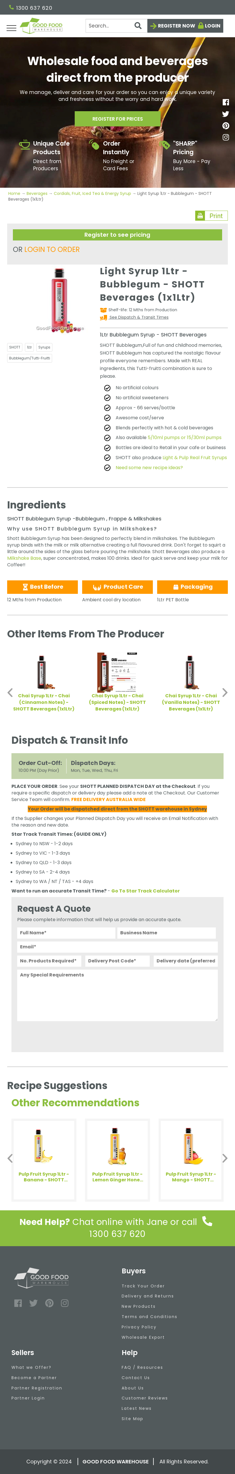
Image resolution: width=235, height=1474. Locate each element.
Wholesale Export (143, 1337)
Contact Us (136, 1378)
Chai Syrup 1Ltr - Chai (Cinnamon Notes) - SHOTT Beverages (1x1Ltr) (43, 702)
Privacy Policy (139, 1327)
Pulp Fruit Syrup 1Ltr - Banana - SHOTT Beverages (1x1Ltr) (44, 1177)
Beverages (37, 193)
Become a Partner (34, 1378)
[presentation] (60, 1035)
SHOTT (14, 347)
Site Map (132, 1419)
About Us (133, 1388)
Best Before (42, 587)
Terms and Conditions (149, 1317)
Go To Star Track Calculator (145, 891)
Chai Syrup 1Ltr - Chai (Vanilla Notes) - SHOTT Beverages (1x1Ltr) (191, 702)
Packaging (192, 587)
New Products (139, 1306)
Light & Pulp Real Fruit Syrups (195, 457)
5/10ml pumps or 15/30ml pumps (185, 437)
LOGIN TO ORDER (52, 249)
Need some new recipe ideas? (149, 467)
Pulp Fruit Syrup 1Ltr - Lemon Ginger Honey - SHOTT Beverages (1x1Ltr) (117, 1177)
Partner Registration (36, 1388)
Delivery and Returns (148, 1296)
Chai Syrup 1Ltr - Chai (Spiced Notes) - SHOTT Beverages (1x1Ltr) (117, 702)
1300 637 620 (30, 7)
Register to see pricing (117, 235)
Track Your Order (143, 1286)
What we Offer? (31, 1367)
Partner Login (28, 1398)
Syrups (44, 347)
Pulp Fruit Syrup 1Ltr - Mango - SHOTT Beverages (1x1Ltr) (191, 1177)
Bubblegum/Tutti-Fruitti (29, 358)
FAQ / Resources (142, 1367)
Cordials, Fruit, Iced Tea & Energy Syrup (92, 193)
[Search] (117, 26)
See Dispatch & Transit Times (138, 317)
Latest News (137, 1408)
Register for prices (117, 120)
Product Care (117, 587)
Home (14, 193)
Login (212, 25)
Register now (176, 25)
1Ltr (29, 347)
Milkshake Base (24, 558)
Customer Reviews (145, 1398)
